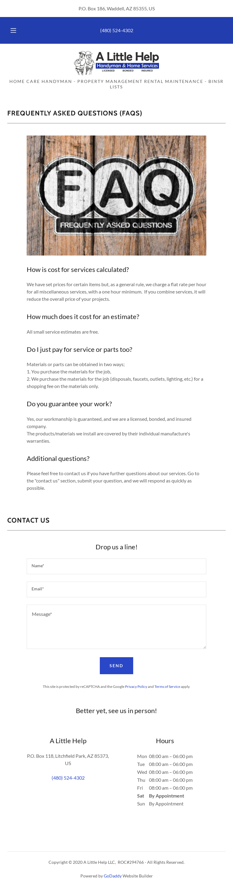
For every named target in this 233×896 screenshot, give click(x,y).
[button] (16, 30)
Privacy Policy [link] (136, 686)
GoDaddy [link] (113, 875)
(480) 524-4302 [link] (116, 30)
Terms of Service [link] (167, 686)
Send (116, 665)
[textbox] (116, 566)
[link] (116, 63)
